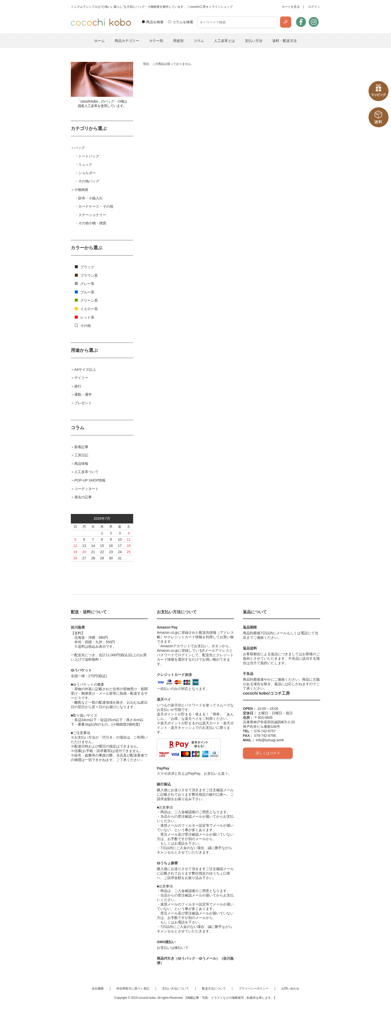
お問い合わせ (290, 988)
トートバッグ (88, 156)
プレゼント (83, 403)
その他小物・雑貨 (92, 223)
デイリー (81, 378)
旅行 (77, 386)
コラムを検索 (182, 22)
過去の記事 (83, 497)
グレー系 (84, 284)
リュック (85, 164)
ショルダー (87, 173)
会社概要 (98, 988)
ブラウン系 (86, 275)
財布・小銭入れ (90, 198)
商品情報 (81, 464)
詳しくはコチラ (268, 753)
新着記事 (81, 447)
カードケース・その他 (95, 206)
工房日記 (81, 455)
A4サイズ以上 (85, 370)
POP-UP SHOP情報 (89, 480)
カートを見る (291, 6)
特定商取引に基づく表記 (132, 988)
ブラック (84, 267)
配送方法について (214, 988)
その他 (83, 326)
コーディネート (86, 489)
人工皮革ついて (86, 472)
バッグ (79, 148)
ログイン (314, 6)
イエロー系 (86, 309)
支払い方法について (175, 988)
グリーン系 (86, 300)
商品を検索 (155, 22)
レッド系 (84, 317)
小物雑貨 (81, 190)
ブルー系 (84, 292)
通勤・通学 (83, 394)
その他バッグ (88, 181)
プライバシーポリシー (254, 988)
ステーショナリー (92, 215)
